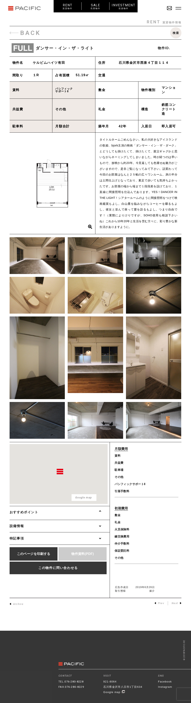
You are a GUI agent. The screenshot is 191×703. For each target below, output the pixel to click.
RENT (68, 6)
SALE (95, 6)
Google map (114, 692)
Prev (159, 603)
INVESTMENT (123, 6)
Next (176, 603)
